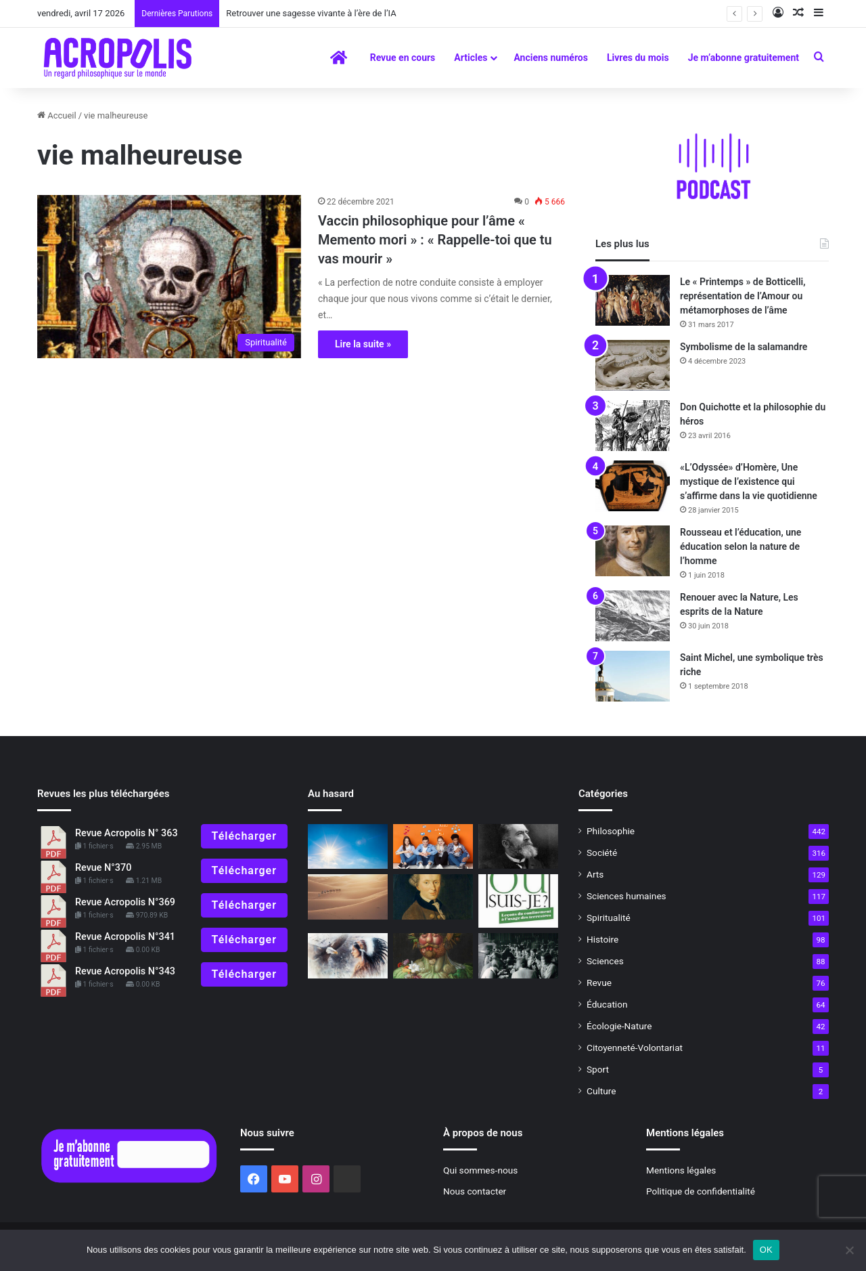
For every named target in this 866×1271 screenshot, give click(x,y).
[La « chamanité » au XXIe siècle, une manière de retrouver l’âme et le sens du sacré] (348, 955)
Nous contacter (474, 1191)
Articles (470, 57)
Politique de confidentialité (700, 1191)
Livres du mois (638, 57)
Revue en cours (403, 57)
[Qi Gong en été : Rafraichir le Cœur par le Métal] (348, 846)
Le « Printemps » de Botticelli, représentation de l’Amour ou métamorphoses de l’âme (743, 296)
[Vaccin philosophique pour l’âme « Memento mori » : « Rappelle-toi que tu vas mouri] (169, 276)
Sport (598, 1069)
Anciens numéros (551, 57)
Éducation (607, 1004)
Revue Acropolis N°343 (125, 971)
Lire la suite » (363, 344)
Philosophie (611, 830)
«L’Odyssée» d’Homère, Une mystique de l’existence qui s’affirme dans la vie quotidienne (748, 481)
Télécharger (244, 836)
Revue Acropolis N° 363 (126, 833)
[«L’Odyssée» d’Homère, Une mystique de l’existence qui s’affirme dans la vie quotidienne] (632, 485)
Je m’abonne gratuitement (743, 57)
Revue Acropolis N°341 (125, 937)
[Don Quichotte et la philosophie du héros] (632, 425)
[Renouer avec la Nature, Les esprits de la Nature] (632, 615)
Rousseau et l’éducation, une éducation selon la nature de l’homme (740, 546)
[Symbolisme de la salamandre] (632, 365)
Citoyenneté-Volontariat (635, 1047)
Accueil (56, 115)
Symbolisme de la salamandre (743, 346)
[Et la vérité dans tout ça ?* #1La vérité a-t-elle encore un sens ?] (433, 955)
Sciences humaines (626, 895)
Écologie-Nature (619, 1025)
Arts (595, 874)
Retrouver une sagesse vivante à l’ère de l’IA (311, 13)
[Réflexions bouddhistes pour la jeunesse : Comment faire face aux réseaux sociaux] (433, 846)
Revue (599, 982)
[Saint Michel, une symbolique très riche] (632, 676)
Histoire (602, 939)
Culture (601, 1090)
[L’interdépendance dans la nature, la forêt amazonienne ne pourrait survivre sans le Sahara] (348, 897)
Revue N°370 (103, 868)
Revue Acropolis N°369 (125, 902)
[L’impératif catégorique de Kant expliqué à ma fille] (433, 897)
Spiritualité (609, 917)
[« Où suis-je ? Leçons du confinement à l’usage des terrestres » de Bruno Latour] (518, 901)
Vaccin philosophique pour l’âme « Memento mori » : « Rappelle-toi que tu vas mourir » (435, 240)
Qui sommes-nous (480, 1170)
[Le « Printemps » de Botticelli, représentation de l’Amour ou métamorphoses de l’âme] (632, 300)
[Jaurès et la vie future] (518, 846)
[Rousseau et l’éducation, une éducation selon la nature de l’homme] (632, 550)
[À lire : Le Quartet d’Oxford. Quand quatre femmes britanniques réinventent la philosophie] (518, 955)
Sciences (605, 960)
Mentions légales (681, 1170)
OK (766, 1250)
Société (602, 852)
